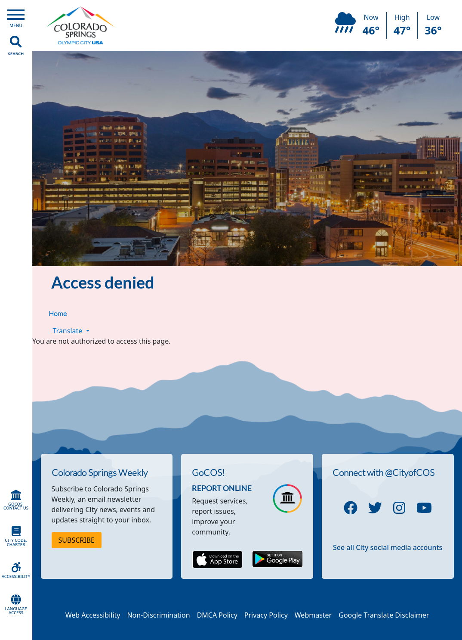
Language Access (16, 605)
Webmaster (313, 615)
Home (58, 313)
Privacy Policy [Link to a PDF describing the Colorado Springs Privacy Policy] (266, 615)
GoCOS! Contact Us (16, 500)
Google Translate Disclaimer (384, 615)
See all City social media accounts (387, 547)
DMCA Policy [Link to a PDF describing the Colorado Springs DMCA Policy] (217, 615)
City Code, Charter (16, 536)
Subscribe (77, 540)
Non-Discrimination (158, 615)
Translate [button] (71, 331)
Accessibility (16, 570)
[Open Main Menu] (15, 16)
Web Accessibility (92, 615)
